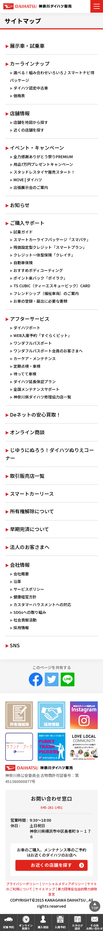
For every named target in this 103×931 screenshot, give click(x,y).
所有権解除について (32, 511)
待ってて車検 (24, 374)
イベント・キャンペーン (37, 147)
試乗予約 (8, 927)
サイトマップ (23, 21)
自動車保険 (23, 262)
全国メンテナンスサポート (36, 389)
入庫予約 (60, 927)
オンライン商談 (27, 432)
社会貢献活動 (25, 620)
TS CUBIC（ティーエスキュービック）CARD (51, 285)
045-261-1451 (52, 807)
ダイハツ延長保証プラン (34, 381)
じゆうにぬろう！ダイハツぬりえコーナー (49, 453)
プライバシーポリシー (22, 883)
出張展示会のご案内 (30, 187)
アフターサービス (29, 318)
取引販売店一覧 (27, 475)
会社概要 (21, 573)
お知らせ (20, 204)
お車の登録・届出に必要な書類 (40, 301)
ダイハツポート (26, 327)
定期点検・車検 (26, 366)
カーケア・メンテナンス (34, 358)
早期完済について (29, 529)
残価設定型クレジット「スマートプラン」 (50, 247)
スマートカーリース (32, 493)
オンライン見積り (26, 926)
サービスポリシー (28, 589)
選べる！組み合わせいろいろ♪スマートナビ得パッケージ (52, 76)
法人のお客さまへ (29, 546)
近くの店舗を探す (28, 130)
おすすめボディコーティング (38, 270)
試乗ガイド (23, 232)
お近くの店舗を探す (51, 865)
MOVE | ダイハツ (27, 179)
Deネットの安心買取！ (35, 414)
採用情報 (21, 627)
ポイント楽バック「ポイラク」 (40, 278)
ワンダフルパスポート (32, 343)
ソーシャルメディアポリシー (63, 883)
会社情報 (20, 564)
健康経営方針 (25, 597)
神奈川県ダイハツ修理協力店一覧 (42, 397)
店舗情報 (20, 113)
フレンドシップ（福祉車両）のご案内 (46, 293)
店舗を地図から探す (30, 122)
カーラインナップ (29, 63)
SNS (15, 645)
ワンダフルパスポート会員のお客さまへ (48, 350)
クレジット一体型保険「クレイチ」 (44, 255)
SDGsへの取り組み (29, 612)
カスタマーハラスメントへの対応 (42, 604)
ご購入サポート (27, 222)
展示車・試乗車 (27, 45)
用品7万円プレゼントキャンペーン (43, 164)
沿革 (17, 581)
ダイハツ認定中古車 (30, 88)
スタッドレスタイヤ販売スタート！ (44, 172)
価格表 (19, 95)
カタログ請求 (77, 926)
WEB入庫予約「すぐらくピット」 (42, 335)
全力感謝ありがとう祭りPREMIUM (43, 156)
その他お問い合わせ (94, 926)
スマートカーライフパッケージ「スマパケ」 (51, 239)
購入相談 (43, 927)
